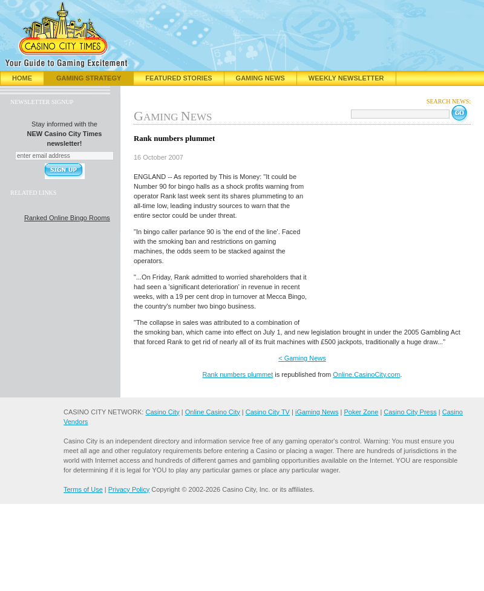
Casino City (162, 412)
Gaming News (260, 78)
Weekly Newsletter (346, 78)
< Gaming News (302, 358)
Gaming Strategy (88, 78)
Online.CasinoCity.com (366, 374)
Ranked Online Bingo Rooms (67, 217)
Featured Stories (178, 78)
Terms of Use (83, 489)
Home (22, 78)
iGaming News (317, 412)
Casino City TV (268, 412)
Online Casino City (212, 412)
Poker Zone (361, 412)
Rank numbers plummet (238, 374)
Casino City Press (410, 412)
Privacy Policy (128, 489)
